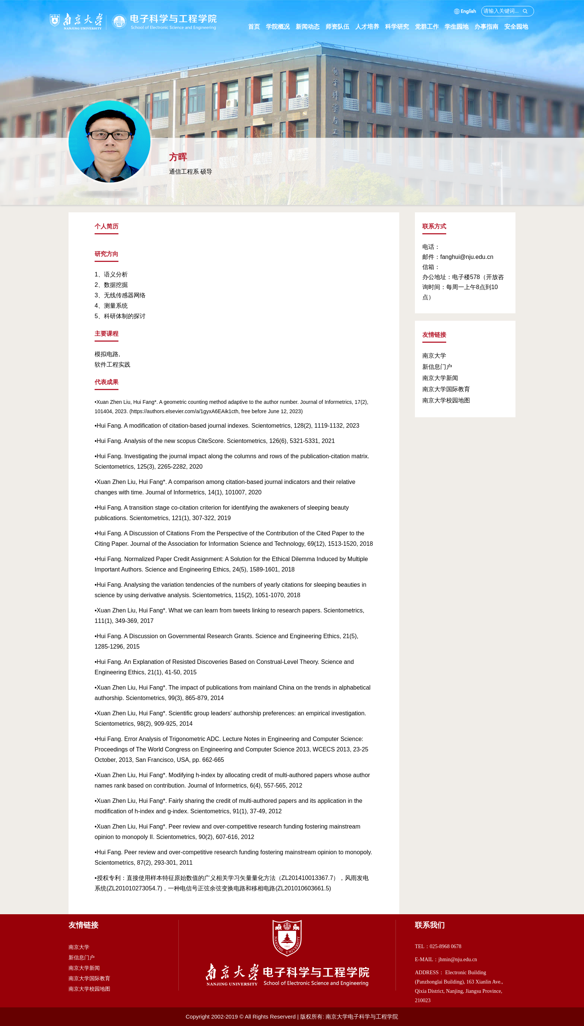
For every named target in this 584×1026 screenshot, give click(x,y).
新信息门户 (437, 367)
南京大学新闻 (440, 378)
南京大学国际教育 (446, 389)
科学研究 (400, 26)
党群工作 (430, 26)
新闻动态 (311, 26)
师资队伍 (340, 26)
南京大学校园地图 (446, 400)
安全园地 (519, 26)
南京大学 (434, 355)
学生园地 (460, 26)
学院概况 (281, 26)
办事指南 (489, 26)
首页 (254, 26)
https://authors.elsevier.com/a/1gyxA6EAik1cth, (185, 411)
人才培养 (370, 26)
